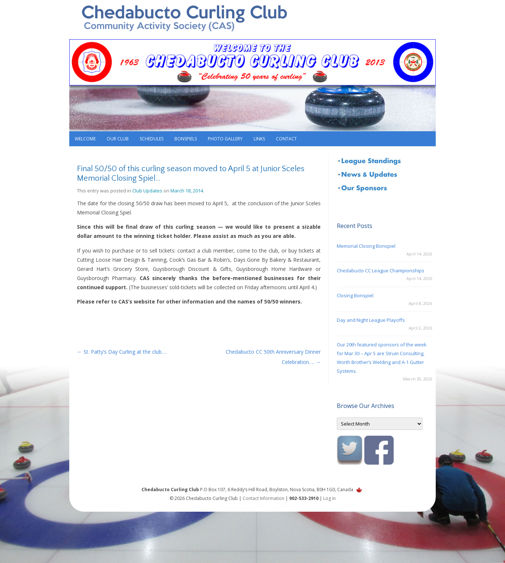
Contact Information (263, 498)
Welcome (85, 139)
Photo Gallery (225, 139)
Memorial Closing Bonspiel (366, 246)
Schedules (151, 139)
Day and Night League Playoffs (371, 320)
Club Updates (147, 190)
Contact (286, 139)
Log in (329, 498)
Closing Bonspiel (355, 295)
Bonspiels (185, 139)
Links (259, 139)
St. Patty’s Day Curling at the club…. (122, 351)
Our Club (118, 139)
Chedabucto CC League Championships (380, 270)
